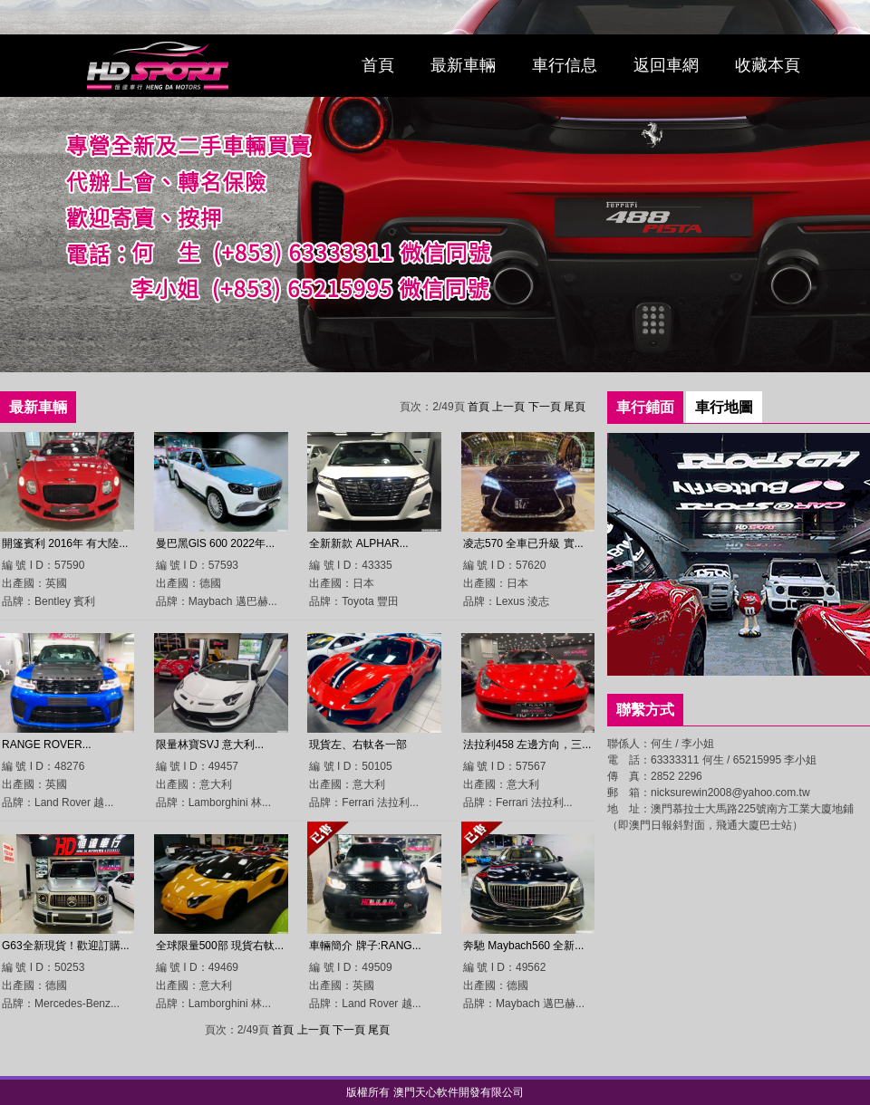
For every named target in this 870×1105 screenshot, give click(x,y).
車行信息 (564, 65)
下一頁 (544, 406)
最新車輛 (463, 65)
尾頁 (574, 406)
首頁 (378, 65)
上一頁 (508, 406)
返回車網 (666, 65)
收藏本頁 (767, 65)
